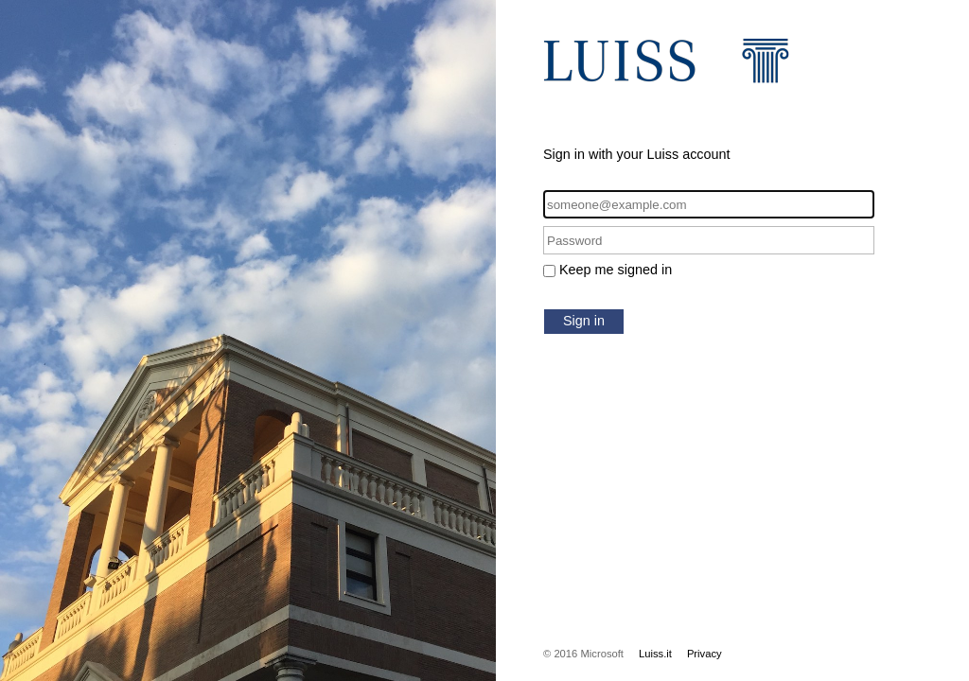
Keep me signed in (615, 269)
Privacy (704, 653)
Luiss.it (655, 653)
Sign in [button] (584, 320)
